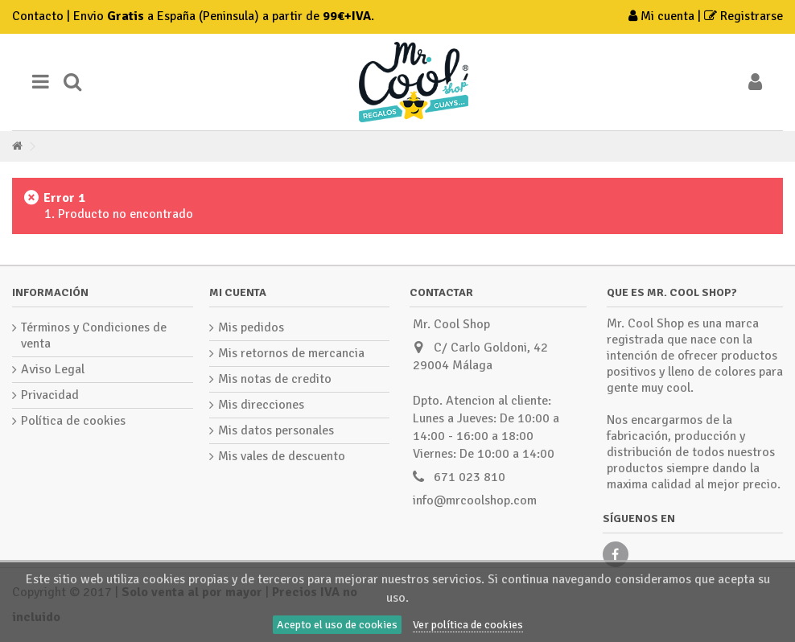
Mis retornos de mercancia (291, 353)
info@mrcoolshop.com (475, 500)
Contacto (38, 16)
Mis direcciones (261, 405)
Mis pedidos (251, 327)
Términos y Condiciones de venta (94, 335)
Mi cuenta (663, 16)
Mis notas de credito (275, 379)
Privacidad (50, 395)
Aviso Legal (52, 369)
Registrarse (743, 16)
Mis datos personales (276, 430)
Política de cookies (73, 421)
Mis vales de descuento (281, 456)
